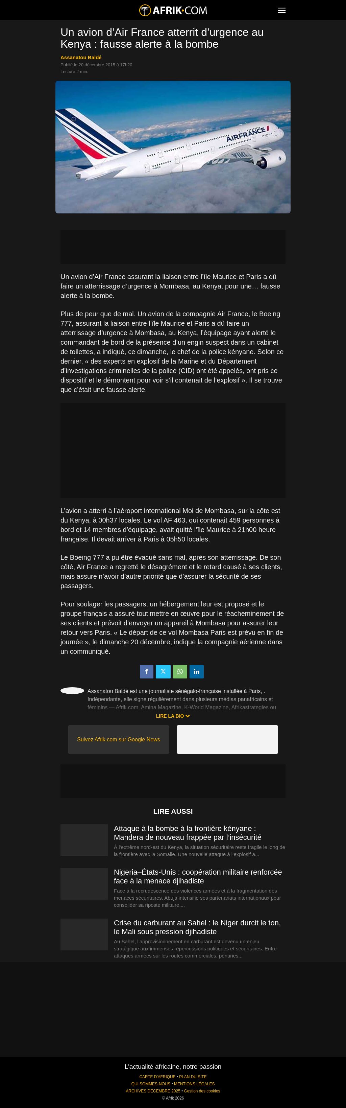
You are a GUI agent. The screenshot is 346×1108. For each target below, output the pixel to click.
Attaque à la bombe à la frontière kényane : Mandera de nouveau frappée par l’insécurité (188, 832)
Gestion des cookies (202, 1091)
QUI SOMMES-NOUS (151, 1084)
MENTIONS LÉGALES (194, 1084)
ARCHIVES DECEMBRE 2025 (153, 1091)
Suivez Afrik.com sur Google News (118, 739)
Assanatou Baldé (81, 57)
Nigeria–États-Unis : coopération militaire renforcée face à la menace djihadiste (198, 876)
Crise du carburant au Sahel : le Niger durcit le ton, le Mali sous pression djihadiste (197, 927)
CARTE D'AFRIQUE (157, 1077)
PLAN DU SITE (192, 1077)
